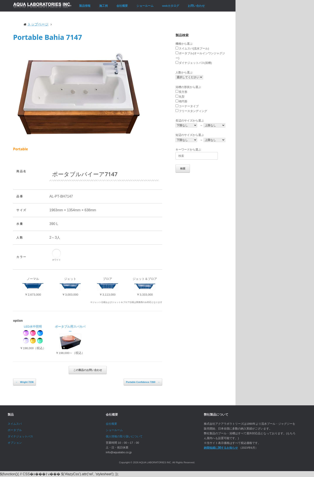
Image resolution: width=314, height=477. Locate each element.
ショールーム (145, 5)
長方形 (181, 91)
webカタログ (170, 5)
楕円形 (181, 101)
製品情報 (84, 5)
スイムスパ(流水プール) (192, 48)
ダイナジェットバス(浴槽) (194, 62)
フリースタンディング (191, 111)
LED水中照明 (33, 326)
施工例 (103, 5)
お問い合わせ (196, 5)
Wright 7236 (24, 382)
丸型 (180, 96)
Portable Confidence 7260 (143, 382)
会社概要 (122, 5)
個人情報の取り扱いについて (124, 436)
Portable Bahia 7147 (47, 37)
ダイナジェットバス (20, 436)
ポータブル (15, 430)
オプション (15, 442)
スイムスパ (15, 423)
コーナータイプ (187, 106)
